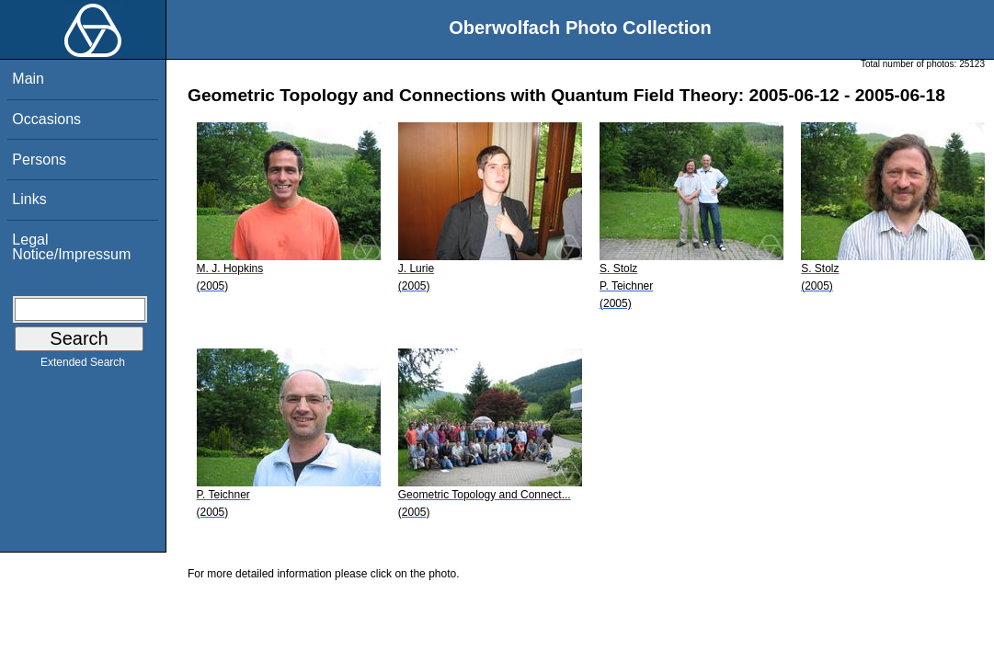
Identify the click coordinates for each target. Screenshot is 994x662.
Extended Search (82, 365)
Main (28, 78)
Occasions (46, 119)
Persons (39, 159)
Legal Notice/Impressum (71, 247)
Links (29, 199)
